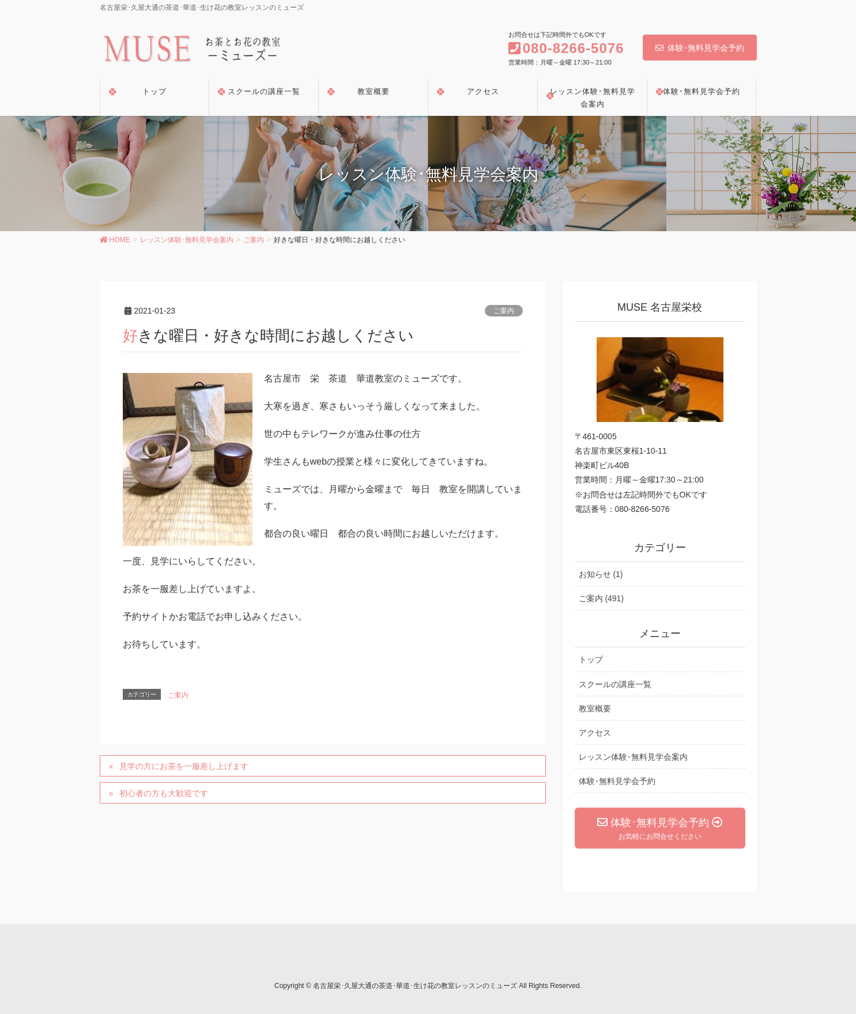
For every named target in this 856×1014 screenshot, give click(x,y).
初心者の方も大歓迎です (163, 793)
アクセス (595, 732)
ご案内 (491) (601, 598)
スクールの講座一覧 (615, 684)
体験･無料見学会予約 (699, 47)
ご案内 (503, 311)
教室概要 (595, 708)
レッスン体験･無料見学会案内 (633, 757)
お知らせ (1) (601, 574)
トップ (591, 659)
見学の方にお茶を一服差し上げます (183, 766)
